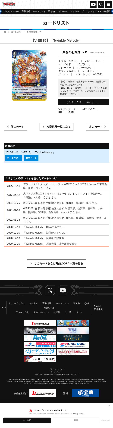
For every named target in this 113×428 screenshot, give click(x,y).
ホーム (5, 31)
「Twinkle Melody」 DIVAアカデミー (44, 227)
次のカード (95, 126)
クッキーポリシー (56, 372)
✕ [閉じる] (109, 406)
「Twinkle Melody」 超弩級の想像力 (43, 238)
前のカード (17, 126)
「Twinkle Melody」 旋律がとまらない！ (46, 232)
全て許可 (27, 420)
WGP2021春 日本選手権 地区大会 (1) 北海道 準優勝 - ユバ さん (60, 203)
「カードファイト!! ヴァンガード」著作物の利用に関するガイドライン (56, 374)
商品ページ (31, 158)
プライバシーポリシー (56, 369)
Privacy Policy (77, 414)
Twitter (50, 290)
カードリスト (16, 32)
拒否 (76, 420)
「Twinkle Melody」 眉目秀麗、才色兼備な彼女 (50, 243)
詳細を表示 (105, 420)
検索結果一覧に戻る (58, 126)
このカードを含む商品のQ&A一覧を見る (58, 263)
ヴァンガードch (93, 4)
